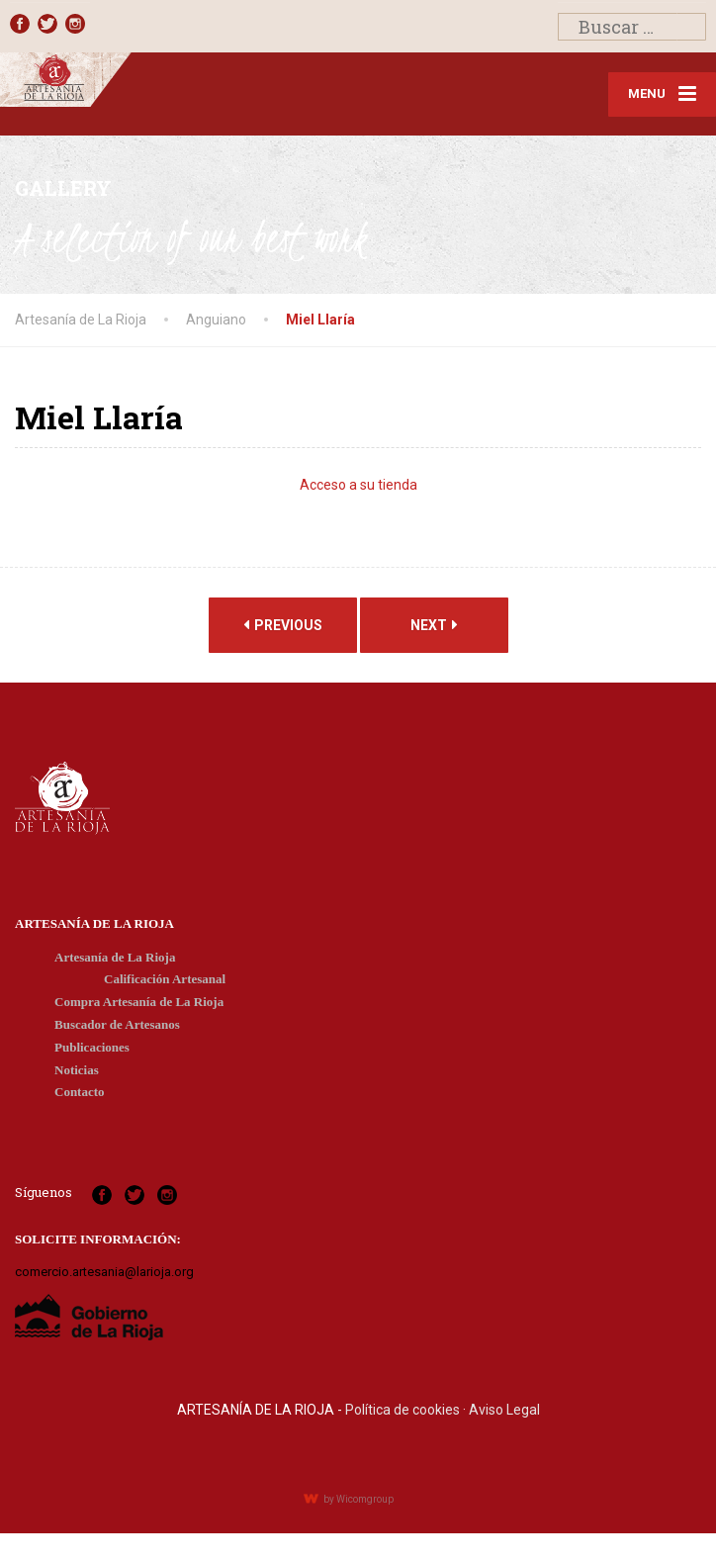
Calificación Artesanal (164, 984)
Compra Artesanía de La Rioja (139, 1007)
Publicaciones (92, 1053)
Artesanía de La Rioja (114, 962)
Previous (282, 629)
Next (434, 629)
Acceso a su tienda (358, 491)
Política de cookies (402, 1415)
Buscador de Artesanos (117, 1030)
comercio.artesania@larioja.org (104, 1277)
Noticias (76, 1074)
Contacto (79, 1097)
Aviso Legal (504, 1415)
